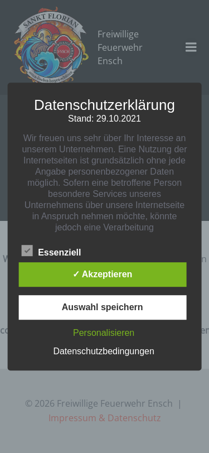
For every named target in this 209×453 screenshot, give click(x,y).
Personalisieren (103, 333)
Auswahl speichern (102, 307)
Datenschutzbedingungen (103, 351)
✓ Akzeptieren (102, 274)
